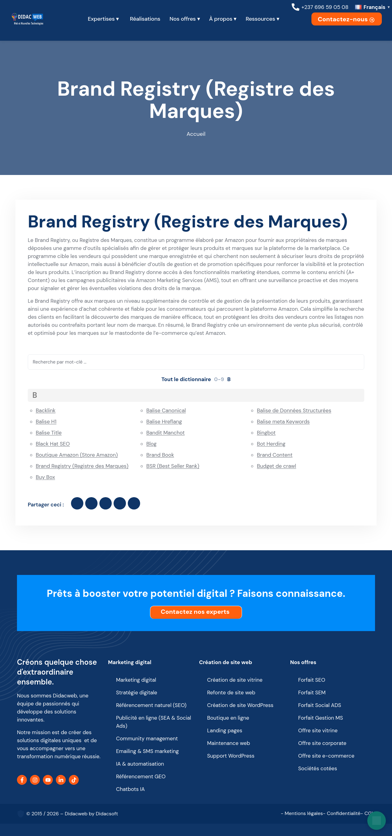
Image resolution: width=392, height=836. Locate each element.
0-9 (219, 379)
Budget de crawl (276, 466)
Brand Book (160, 454)
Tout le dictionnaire (186, 379)
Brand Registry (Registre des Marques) (82, 466)
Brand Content (274, 454)
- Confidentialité (342, 813)
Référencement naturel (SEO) (151, 705)
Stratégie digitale (136, 692)
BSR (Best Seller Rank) (172, 466)
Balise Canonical (166, 410)
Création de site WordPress (240, 705)
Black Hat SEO (53, 443)
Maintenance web (228, 743)
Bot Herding (271, 443)
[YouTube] (48, 780)
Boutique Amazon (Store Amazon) (77, 454)
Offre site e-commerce (326, 755)
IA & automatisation (140, 763)
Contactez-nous (347, 19)
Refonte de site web (231, 692)
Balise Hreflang (164, 421)
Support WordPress (230, 755)
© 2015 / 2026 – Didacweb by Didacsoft (72, 813)
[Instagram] (35, 780)
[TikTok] (74, 780)
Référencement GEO (141, 776)
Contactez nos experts (197, 612)
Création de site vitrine (234, 679)
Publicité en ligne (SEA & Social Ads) (153, 721)
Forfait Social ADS (319, 705)
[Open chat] (376, 820)
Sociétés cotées (317, 768)
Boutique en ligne (228, 717)
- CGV (368, 813)
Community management (147, 738)
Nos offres (303, 662)
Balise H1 (46, 421)
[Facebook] (22, 780)
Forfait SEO (311, 679)
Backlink (46, 410)
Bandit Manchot (165, 432)
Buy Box (45, 477)
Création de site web (225, 662)
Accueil (196, 134)
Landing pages (224, 730)
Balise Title (49, 432)
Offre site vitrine (318, 730)
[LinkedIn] (61, 780)
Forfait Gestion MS (320, 717)
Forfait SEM (312, 692)
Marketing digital (129, 662)
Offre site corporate (322, 743)
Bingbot (266, 432)
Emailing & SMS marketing (147, 751)
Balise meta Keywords (283, 421)
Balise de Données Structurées (294, 410)
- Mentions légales (302, 813)
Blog (151, 443)
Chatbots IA (130, 789)
